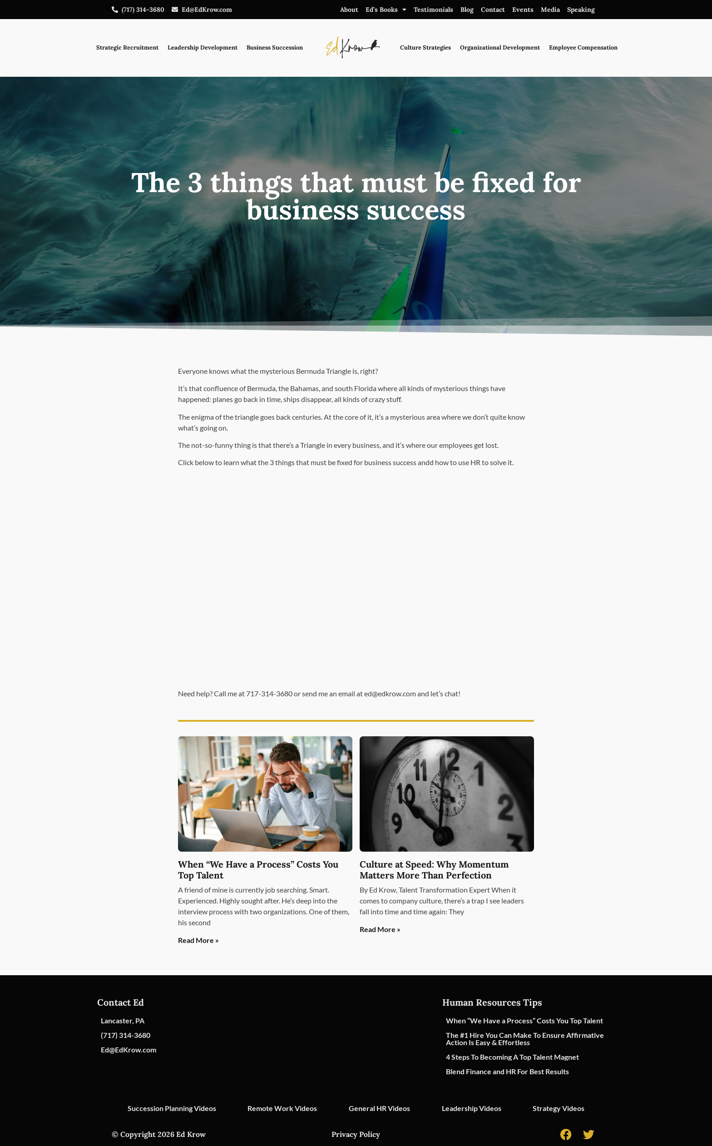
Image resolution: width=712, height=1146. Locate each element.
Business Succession (275, 47)
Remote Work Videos (282, 1108)
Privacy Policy (355, 1134)
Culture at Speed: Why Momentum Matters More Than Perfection (434, 869)
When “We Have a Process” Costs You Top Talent (258, 869)
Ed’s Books (386, 9)
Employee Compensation (583, 47)
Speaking (581, 9)
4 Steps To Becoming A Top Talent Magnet (512, 1056)
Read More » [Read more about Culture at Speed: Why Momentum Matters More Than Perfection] (380, 929)
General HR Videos (379, 1108)
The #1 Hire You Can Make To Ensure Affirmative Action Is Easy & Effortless (525, 1039)
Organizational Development (500, 47)
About (349, 9)
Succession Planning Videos (172, 1108)
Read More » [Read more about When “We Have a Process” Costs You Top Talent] (198, 940)
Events (523, 9)
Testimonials (433, 9)
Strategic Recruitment (127, 47)
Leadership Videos (471, 1108)
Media (550, 9)
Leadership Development (202, 47)
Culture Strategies (425, 47)
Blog (467, 9)
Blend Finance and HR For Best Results (507, 1071)
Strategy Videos (558, 1108)
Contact (493, 9)
